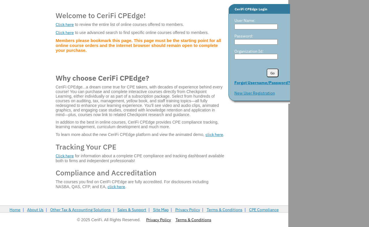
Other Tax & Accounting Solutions (80, 209)
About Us (35, 209)
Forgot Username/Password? (262, 82)
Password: (243, 36)
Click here (65, 24)
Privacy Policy (187, 209)
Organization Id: (248, 51)
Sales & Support (131, 209)
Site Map (161, 209)
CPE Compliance (264, 209)
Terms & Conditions (224, 209)
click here (214, 134)
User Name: (244, 20)
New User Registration (254, 93)
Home (15, 209)
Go (272, 73)
